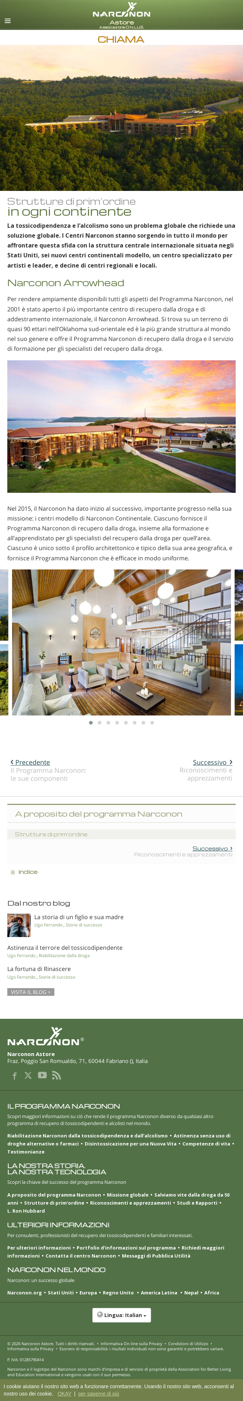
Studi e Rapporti (197, 1203)
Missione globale (127, 1194)
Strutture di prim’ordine (54, 1203)
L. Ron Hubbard (26, 1211)
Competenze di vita (206, 1143)
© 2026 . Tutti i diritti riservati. (51, 1343)
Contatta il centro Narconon (81, 1255)
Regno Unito (119, 1292)
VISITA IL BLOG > (31, 992)
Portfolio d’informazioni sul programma (126, 1247)
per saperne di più (98, 1394)
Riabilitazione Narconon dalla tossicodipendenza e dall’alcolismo (87, 1135)
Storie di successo (84, 925)
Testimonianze (26, 1151)
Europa (88, 1292)
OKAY (65, 1394)
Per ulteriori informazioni (39, 1247)
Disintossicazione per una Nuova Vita (131, 1143)
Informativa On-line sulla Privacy (131, 1343)
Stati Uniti (61, 1292)
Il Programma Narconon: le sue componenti (49, 770)
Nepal (191, 1292)
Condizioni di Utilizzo (188, 1343)
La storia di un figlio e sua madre (79, 917)
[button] (121, 1319)
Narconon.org (24, 1292)
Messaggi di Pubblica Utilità (156, 1255)
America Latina (159, 1292)
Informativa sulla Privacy (30, 1348)
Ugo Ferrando (48, 925)
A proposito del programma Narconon (54, 1194)
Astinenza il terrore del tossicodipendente (65, 948)
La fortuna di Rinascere (39, 969)
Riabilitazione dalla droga (64, 955)
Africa (211, 1292)
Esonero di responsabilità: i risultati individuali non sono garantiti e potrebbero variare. (141, 1348)
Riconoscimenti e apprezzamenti (206, 770)
